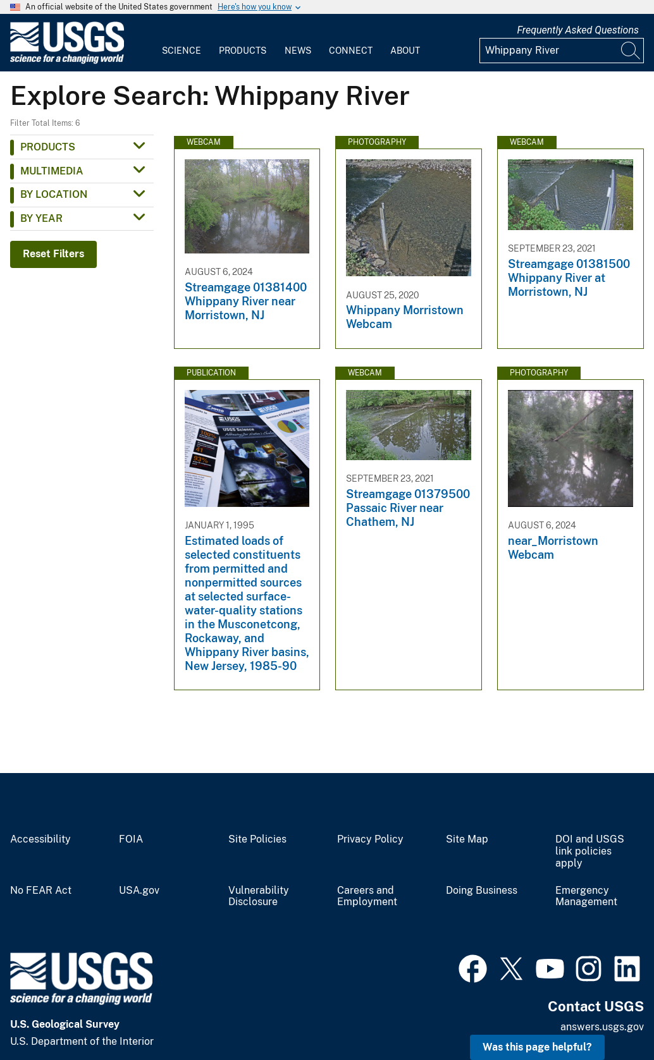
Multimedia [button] (51, 171)
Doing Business (481, 890)
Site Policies (257, 839)
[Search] (631, 50)
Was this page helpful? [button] (537, 1047)
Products (242, 51)
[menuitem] (181, 42)
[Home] (67, 61)
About (405, 51)
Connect (351, 51)
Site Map (467, 839)
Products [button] (47, 147)
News (298, 51)
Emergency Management (586, 896)
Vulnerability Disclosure (258, 896)
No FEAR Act (40, 890)
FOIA (131, 839)
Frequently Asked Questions (578, 30)
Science (181, 51)
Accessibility (40, 839)
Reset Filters (53, 254)
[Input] (561, 50)
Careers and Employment (367, 896)
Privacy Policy (370, 839)
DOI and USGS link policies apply (589, 851)
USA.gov (139, 890)
